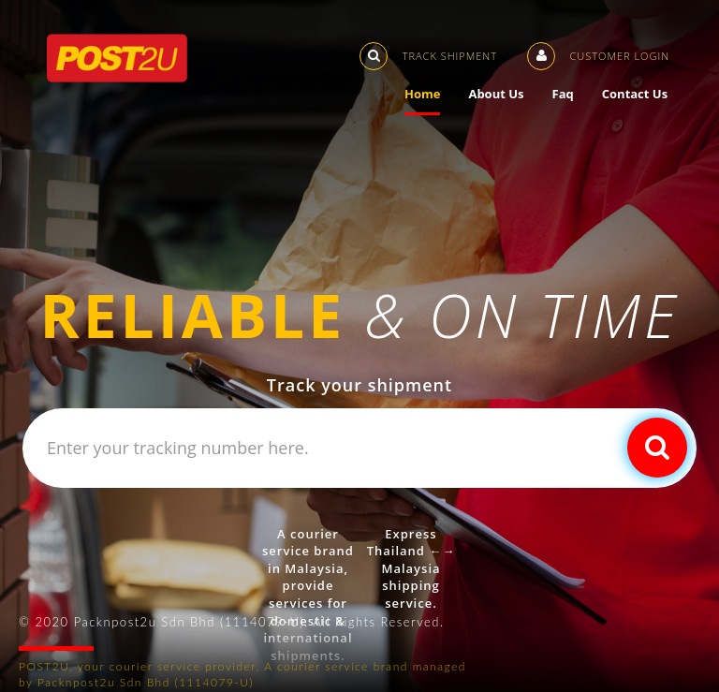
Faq (576, 93)
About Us (509, 93)
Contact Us (649, 93)
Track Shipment (442, 52)
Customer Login (612, 52)
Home (436, 93)
